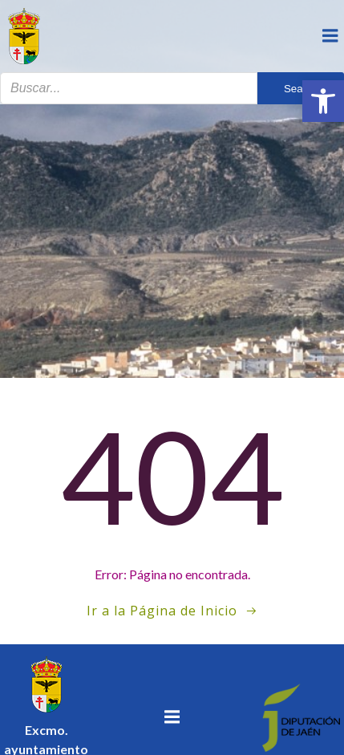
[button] (323, 101)
